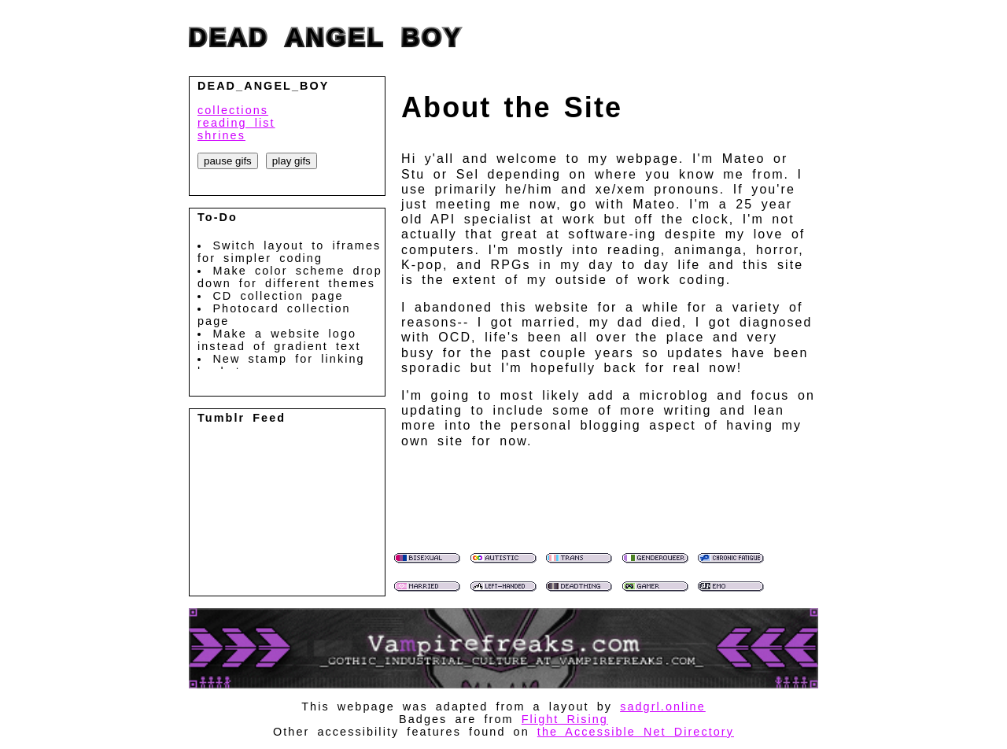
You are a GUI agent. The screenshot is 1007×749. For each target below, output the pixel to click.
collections (232, 110)
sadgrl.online (663, 706)
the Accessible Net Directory (635, 731)
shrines (221, 135)
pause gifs (228, 161)
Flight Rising (565, 719)
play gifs (291, 161)
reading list (236, 122)
